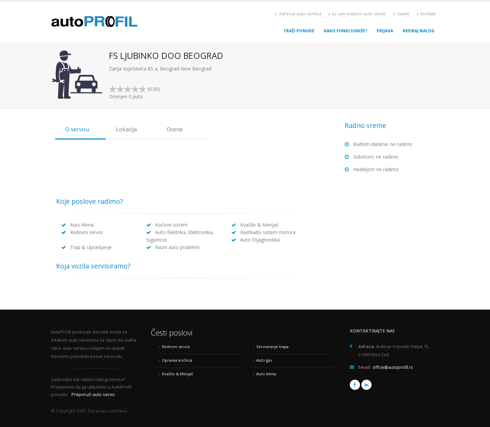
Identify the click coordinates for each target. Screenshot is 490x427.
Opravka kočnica (177, 360)
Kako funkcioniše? (345, 31)
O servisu (77, 129)
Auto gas (264, 360)
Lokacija (126, 129)
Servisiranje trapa (272, 346)
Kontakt (426, 14)
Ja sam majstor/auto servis (357, 14)
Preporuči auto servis (93, 394)
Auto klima (266, 373)
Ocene (175, 129)
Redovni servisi (176, 346)
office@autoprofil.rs (393, 367)
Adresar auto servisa (298, 14)
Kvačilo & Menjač (177, 373)
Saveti (401, 14)
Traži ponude (298, 31)
